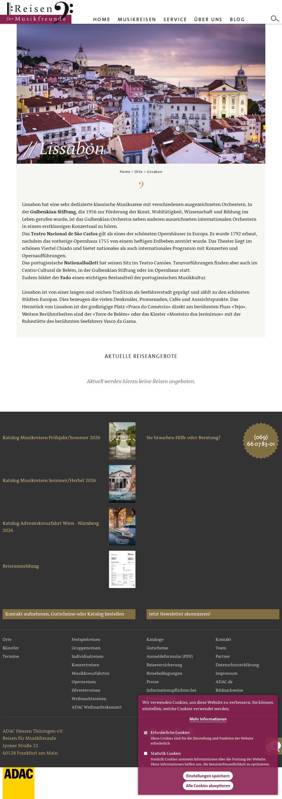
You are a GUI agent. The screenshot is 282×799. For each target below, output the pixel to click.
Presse (153, 682)
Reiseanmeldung (21, 566)
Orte (139, 171)
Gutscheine (157, 648)
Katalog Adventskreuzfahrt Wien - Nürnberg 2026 (51, 527)
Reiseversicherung (164, 665)
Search (275, 18)
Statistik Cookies (166, 759)
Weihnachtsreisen (89, 698)
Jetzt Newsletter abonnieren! (180, 614)
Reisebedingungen (164, 673)
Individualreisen (87, 656)
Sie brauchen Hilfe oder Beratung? (184, 437)
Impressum (227, 673)
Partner (223, 656)
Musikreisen (137, 19)
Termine (11, 656)
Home (102, 19)
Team (221, 648)
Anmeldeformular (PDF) (170, 656)
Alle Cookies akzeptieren (208, 791)
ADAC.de (224, 682)
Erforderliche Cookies (170, 738)
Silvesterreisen (86, 690)
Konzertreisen (85, 665)
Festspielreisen (86, 639)
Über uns (208, 19)
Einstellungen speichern (208, 781)
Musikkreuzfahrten (91, 673)
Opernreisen (84, 682)
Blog (237, 19)
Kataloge (155, 639)
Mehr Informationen (208, 725)
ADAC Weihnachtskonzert (97, 707)
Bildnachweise (229, 690)
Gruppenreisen (86, 648)
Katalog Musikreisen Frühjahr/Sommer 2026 (51, 437)
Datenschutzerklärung (237, 665)
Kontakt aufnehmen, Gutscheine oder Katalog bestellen (64, 614)
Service (175, 19)
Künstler (11, 648)
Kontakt (223, 639)
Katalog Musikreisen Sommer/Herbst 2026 (49, 480)
